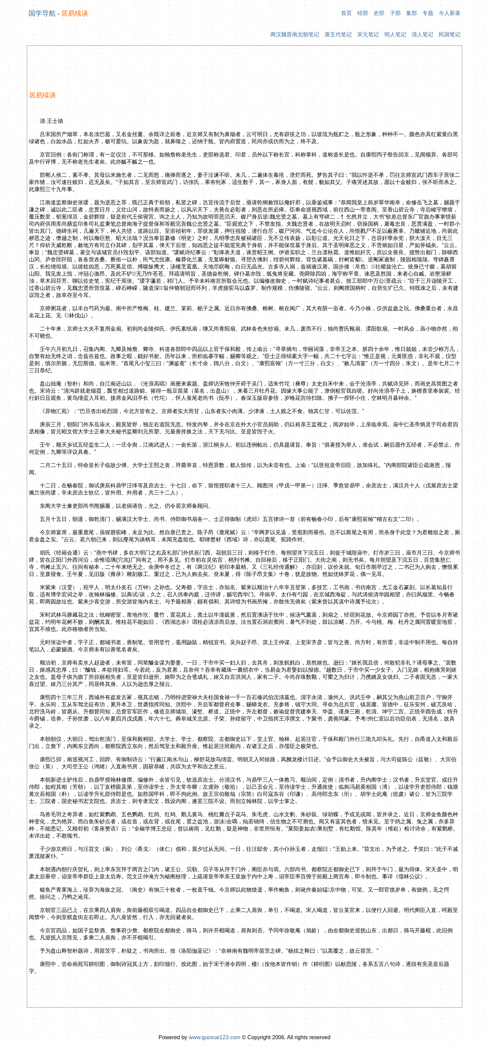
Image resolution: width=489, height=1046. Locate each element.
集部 (411, 13)
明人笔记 (395, 34)
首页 (346, 13)
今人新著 (449, 13)
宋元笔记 (368, 34)
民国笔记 (449, 34)
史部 (379, 13)
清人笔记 (422, 34)
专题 (427, 13)
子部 (395, 13)
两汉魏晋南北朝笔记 (294, 34)
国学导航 (42, 13)
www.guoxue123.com (214, 1037)
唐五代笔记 (338, 34)
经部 (362, 13)
